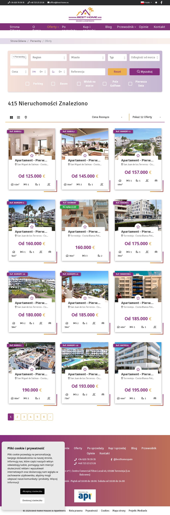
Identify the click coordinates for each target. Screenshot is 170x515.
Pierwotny (35, 41)
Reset (117, 71)
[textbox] (13, 62)
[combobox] (19, 60)
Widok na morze (86, 84)
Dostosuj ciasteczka (32, 500)
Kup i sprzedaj (89, 28)
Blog (108, 27)
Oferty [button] (52, 27)
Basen (59, 84)
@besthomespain (121, 459)
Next (51, 144)
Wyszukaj (144, 71)
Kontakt (159, 27)
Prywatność (91, 510)
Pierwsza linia (137, 84)
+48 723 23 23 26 (36, 2)
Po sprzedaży (69, 28)
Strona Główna (18, 41)
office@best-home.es (59, 2)
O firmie (37, 28)
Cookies (105, 510)
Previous (13, 144)
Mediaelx (142, 510)
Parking (34, 84)
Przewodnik (125, 27)
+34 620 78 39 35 (16, 2)
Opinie (143, 27)
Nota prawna (76, 510)
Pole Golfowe (112, 84)
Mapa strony (119, 510)
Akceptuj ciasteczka (32, 491)
